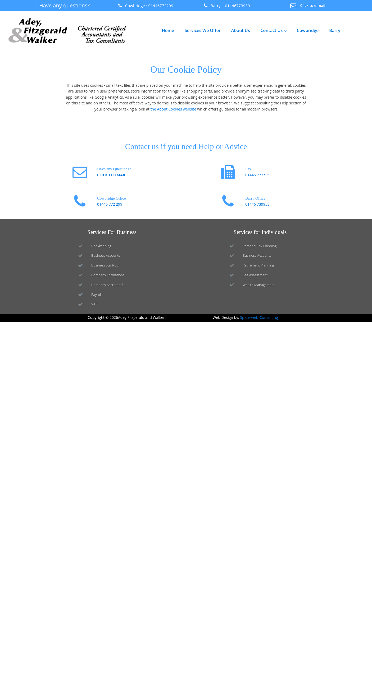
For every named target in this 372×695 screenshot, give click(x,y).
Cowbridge (308, 30)
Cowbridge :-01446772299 (149, 5)
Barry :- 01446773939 (230, 5)
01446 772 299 (109, 204)
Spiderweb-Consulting (259, 317)
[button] (308, 6)
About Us (240, 30)
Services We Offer (203, 30)
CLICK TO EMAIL (111, 174)
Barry (334, 30)
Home (168, 30)
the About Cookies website (173, 109)
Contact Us (271, 30)
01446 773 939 (257, 174)
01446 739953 (257, 204)
